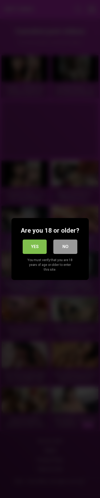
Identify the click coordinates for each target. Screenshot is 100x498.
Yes (35, 246)
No (65, 246)
